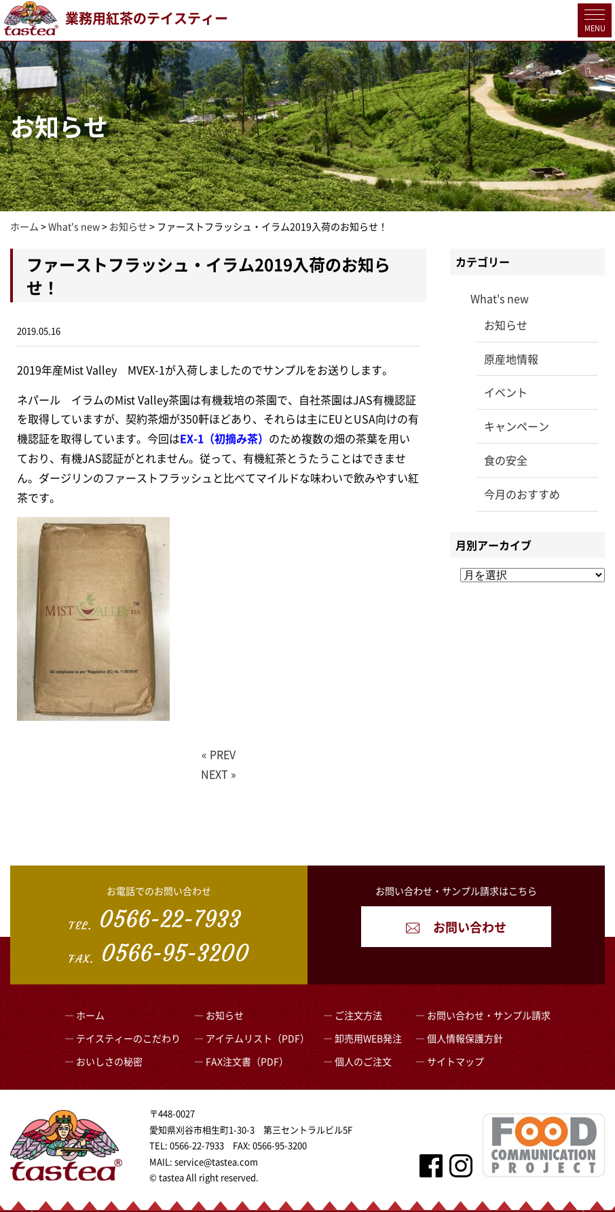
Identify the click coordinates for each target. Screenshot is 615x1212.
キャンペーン (516, 426)
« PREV (219, 754)
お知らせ (505, 325)
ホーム (90, 1015)
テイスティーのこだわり (128, 1038)
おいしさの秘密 (109, 1061)
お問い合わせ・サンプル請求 (489, 1015)
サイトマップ (455, 1061)
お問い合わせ (456, 926)
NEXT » (218, 774)
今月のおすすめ (522, 494)
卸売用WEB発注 (368, 1038)
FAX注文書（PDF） (247, 1061)
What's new (499, 298)
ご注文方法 (358, 1015)
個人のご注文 (363, 1061)
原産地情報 (511, 359)
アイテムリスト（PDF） (258, 1038)
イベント (505, 392)
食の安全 (505, 460)
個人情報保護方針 (465, 1038)
